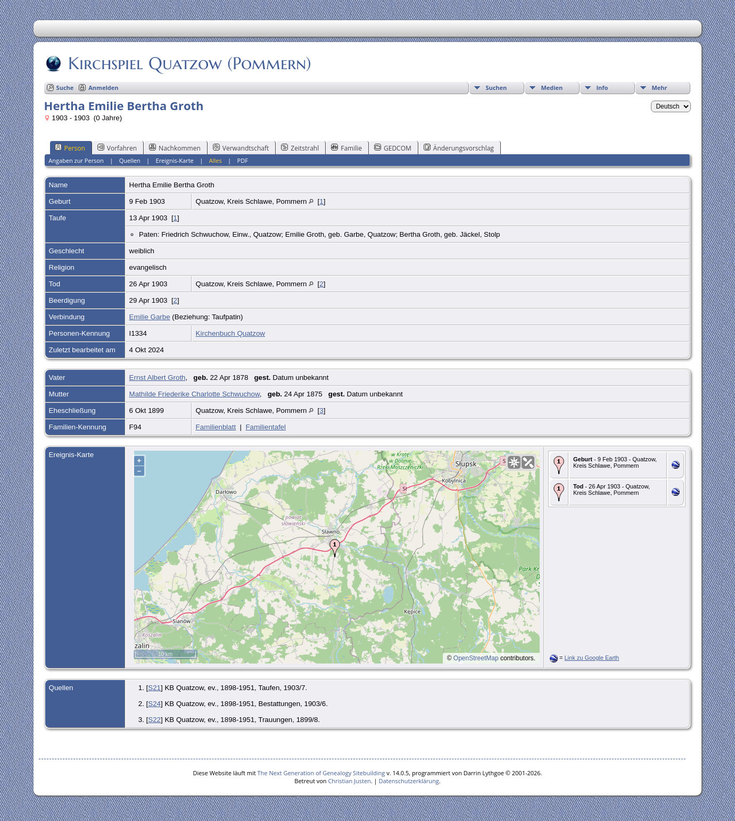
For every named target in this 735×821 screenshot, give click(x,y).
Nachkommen (175, 148)
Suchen (496, 88)
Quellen (130, 160)
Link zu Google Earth (592, 657)
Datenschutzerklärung (408, 781)
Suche (65, 88)
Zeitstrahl (300, 148)
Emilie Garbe (149, 317)
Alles (215, 160)
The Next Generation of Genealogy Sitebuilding (321, 773)
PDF (242, 160)
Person (70, 148)
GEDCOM (392, 148)
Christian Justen (349, 781)
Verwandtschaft (241, 148)
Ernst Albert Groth (157, 378)
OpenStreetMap (476, 658)
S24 (154, 704)
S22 (154, 720)
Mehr (659, 88)
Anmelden (103, 88)
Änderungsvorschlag (459, 148)
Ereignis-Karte (175, 160)
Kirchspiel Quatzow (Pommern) (189, 63)
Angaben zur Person (75, 160)
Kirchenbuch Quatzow (230, 333)
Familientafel (265, 427)
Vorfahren (117, 148)
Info (602, 88)
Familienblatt (216, 427)
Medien (552, 88)
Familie (346, 148)
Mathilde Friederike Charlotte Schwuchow (194, 394)
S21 (154, 688)
